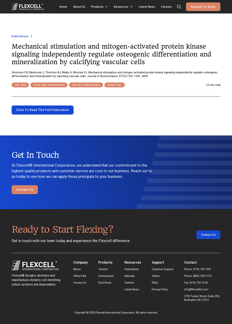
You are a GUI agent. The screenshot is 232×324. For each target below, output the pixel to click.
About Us (79, 6)
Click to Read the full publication (42, 110)
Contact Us (24, 200)
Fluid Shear (104, 282)
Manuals (130, 275)
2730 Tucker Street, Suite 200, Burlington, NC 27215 (202, 298)
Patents (129, 282)
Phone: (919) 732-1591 (197, 269)
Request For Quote (203, 6)
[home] (28, 6)
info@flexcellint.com (196, 289)
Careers (166, 6)
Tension (103, 269)
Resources (121, 6)
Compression (106, 275)
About (77, 269)
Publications (132, 269)
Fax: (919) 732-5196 (196, 282)
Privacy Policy (160, 289)
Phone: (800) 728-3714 (197, 275)
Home (63, 6)
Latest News (147, 6)
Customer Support (163, 269)
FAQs (155, 282)
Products (97, 6)
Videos (156, 275)
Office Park (79, 275)
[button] (99, 6)
